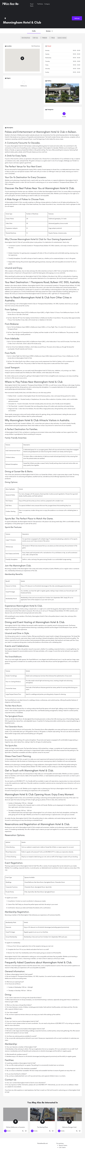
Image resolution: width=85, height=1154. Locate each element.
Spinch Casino (63, 1145)
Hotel (78, 1090)
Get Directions (35, 46)
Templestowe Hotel (13, 399)
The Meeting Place (42, 1127)
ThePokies (40, 4)
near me (24, 191)
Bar (79, 636)
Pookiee (19, 191)
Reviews (49, 31)
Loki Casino (62, 1147)
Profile (34, 31)
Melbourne (33, 312)
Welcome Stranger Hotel (69, 1127)
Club (70, 788)
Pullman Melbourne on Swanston (15, 1127)
